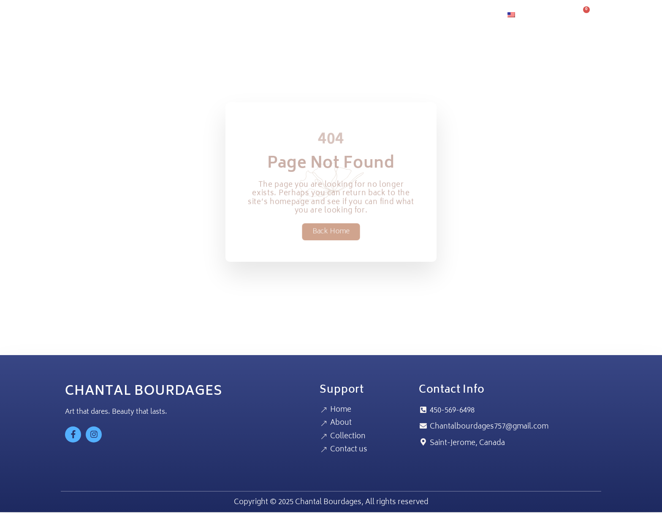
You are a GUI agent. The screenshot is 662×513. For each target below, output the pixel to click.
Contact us (470, 15)
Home (334, 15)
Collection (416, 15)
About (371, 15)
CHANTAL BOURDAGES (143, 392)
